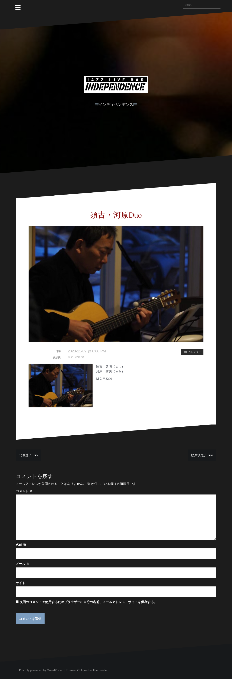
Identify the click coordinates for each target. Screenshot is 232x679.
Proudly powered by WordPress (40, 670)
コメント (24, 491)
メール (22, 563)
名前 (21, 544)
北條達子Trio (28, 455)
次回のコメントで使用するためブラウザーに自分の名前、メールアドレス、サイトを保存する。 (88, 602)
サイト (20, 583)
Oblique (82, 670)
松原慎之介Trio (202, 455)
